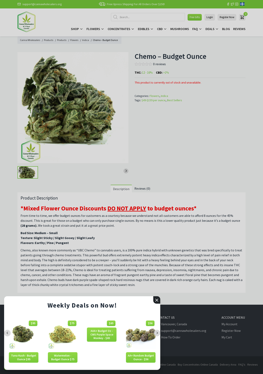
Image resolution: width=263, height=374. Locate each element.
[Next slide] (157, 333)
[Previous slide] (7, 333)
